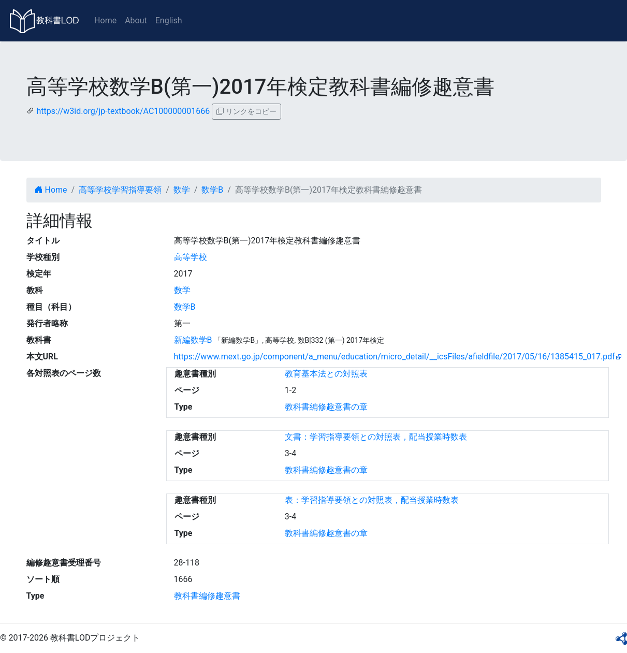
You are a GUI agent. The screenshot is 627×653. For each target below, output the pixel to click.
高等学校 (190, 257)
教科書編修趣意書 (207, 596)
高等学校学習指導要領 (120, 190)
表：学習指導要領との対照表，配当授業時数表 (372, 500)
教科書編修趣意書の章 (326, 407)
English (168, 20)
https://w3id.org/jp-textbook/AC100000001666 (123, 111)
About (136, 20)
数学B (212, 190)
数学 (181, 190)
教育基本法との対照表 (326, 374)
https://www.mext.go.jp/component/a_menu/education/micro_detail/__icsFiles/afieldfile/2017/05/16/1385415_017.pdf (394, 356)
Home (105, 20)
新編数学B (193, 340)
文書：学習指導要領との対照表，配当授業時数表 (376, 437)
